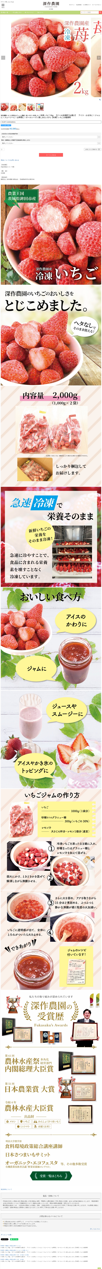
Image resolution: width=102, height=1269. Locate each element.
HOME (2, 1245)
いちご (19, 1245)
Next (99, 58)
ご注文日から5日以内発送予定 (10, 134)
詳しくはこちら (95, 1229)
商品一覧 (4, 12)
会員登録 (79, 4)
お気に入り (17, 12)
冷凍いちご (25, 1250)
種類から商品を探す (10, 1245)
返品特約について (6, 1189)
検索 (100, 12)
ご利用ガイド (87, 4)
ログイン (72, 4)
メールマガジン (97, 4)
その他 (26, 1255)
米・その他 (21, 1255)
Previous (3, 58)
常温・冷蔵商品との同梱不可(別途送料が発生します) (16, 140)
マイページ (29, 12)
